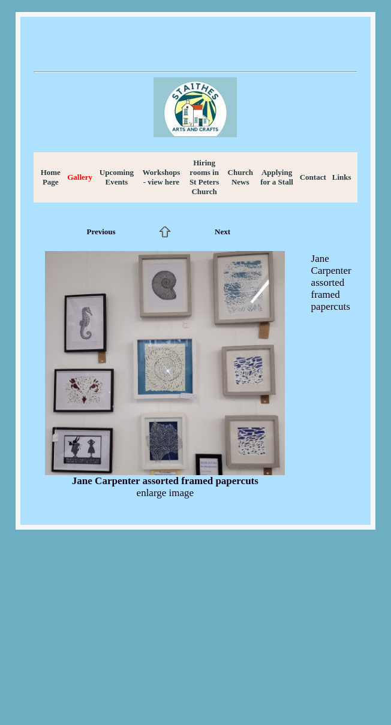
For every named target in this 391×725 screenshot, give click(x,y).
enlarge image (165, 493)
